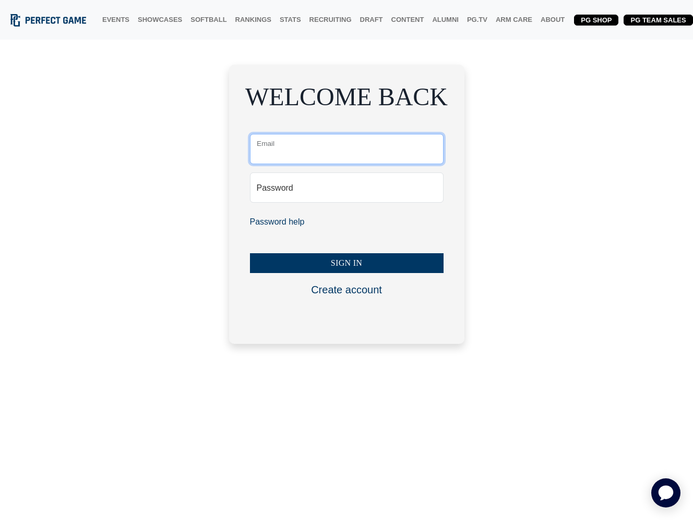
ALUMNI (445, 19)
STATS (290, 19)
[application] (666, 493)
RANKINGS (253, 19)
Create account (346, 289)
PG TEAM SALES (658, 20)
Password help (277, 221)
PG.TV (477, 19)
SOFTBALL (208, 19)
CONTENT (407, 19)
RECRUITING (330, 19)
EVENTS (115, 19)
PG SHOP (596, 20)
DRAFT (371, 19)
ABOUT (553, 19)
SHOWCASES (160, 19)
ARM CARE (514, 19)
